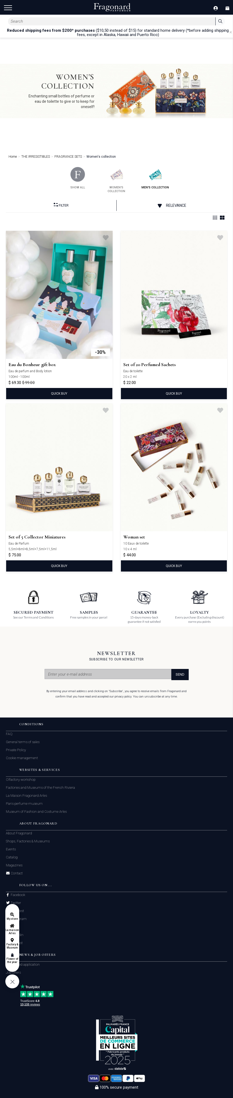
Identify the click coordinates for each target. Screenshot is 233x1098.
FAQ (9, 734)
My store (12, 918)
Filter (61, 205)
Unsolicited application (23, 964)
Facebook (17, 895)
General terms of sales (23, 742)
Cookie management (22, 758)
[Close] (231, 32)
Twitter (15, 903)
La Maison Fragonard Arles (26, 796)
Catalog (12, 857)
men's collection (155, 178)
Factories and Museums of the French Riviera (40, 788)
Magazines (14, 865)
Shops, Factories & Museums (28, 841)
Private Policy (16, 750)
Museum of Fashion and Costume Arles (36, 812)
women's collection (116, 180)
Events (11, 849)
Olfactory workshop (20, 780)
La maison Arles (12, 932)
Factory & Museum (12, 946)
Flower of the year (12, 960)
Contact (16, 873)
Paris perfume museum (24, 804)
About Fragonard (19, 833)
